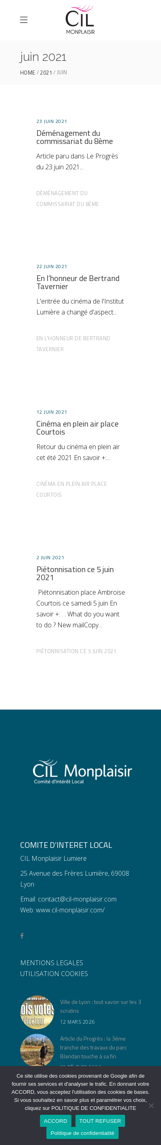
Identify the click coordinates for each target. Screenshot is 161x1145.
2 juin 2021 (50, 557)
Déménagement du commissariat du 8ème (74, 137)
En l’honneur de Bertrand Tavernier (77, 282)
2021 (46, 72)
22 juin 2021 (51, 266)
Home (28, 72)
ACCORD (55, 1121)
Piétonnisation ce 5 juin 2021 (75, 573)
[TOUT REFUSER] (151, 1105)
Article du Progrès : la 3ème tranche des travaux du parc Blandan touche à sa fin (93, 1047)
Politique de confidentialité (82, 1133)
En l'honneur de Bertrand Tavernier (73, 343)
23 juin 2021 (51, 121)
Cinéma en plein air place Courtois (77, 427)
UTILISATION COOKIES (54, 973)
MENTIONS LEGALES (51, 962)
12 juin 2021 (51, 412)
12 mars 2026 (77, 1021)
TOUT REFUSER (100, 1121)
